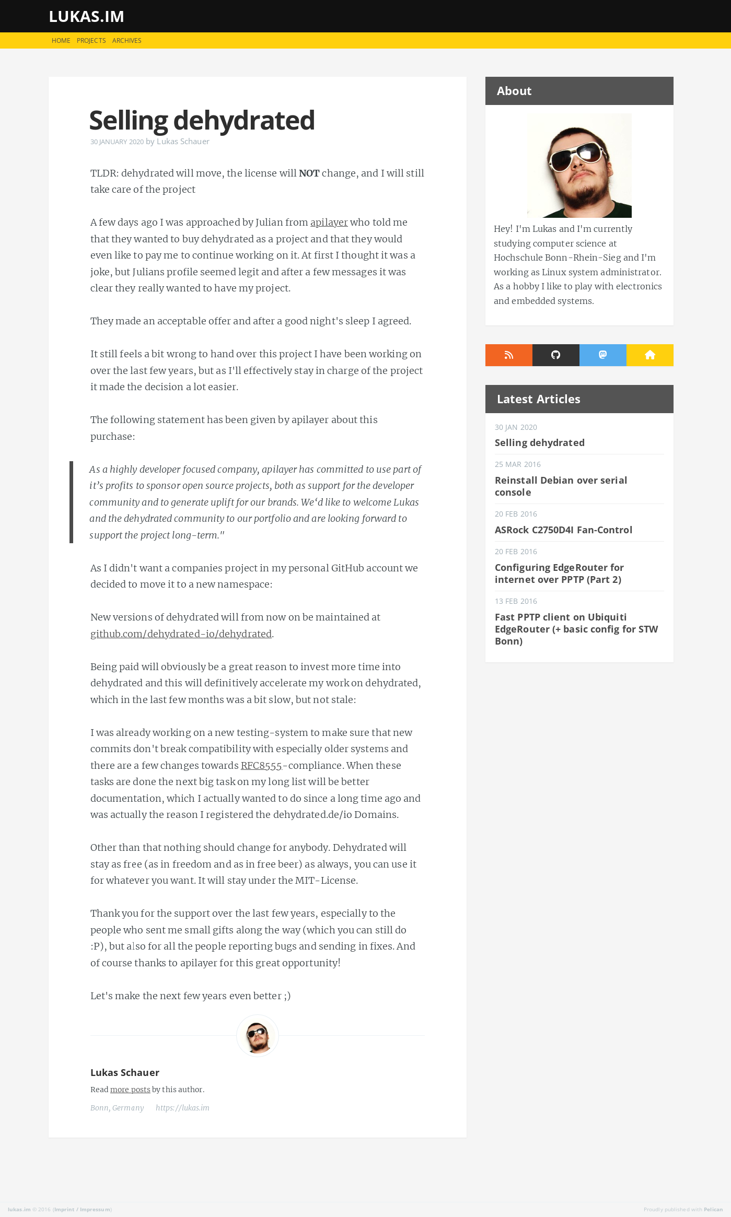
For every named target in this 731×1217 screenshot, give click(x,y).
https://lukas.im (183, 1108)
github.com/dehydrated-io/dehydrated (181, 634)
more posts (130, 1089)
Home (61, 40)
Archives (127, 40)
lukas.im (87, 16)
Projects (91, 40)
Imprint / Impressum (82, 1209)
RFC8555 (262, 765)
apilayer (329, 222)
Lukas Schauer (124, 1072)
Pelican (713, 1209)
